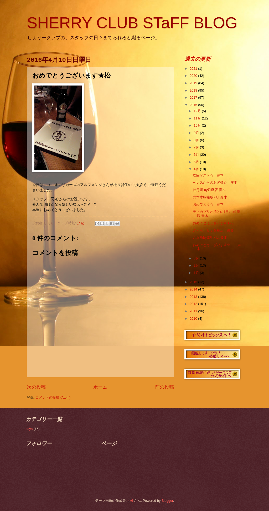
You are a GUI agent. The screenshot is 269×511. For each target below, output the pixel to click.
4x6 (130, 501)
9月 (197, 133)
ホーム (100, 387)
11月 (198, 118)
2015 (194, 282)
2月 (197, 265)
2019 (194, 83)
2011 (194, 311)
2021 (194, 69)
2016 (194, 105)
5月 (197, 162)
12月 (198, 111)
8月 (197, 140)
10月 (198, 125)
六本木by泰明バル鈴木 (210, 197)
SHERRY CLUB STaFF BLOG (132, 23)
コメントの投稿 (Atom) (52, 397)
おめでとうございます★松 (213, 223)
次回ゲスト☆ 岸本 (208, 175)
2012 (194, 304)
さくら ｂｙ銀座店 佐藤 (213, 230)
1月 (197, 273)
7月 (197, 147)
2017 (194, 97)
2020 (194, 76)
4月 (197, 169)
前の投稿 (164, 387)
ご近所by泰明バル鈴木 (210, 237)
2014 (194, 289)
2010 (194, 318)
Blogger (167, 501)
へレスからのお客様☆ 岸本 (215, 182)
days (29, 429)
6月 (197, 155)
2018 (194, 90)
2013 (194, 297)
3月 (197, 258)
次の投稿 (36, 387)
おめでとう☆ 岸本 (208, 204)
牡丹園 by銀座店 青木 (209, 190)
